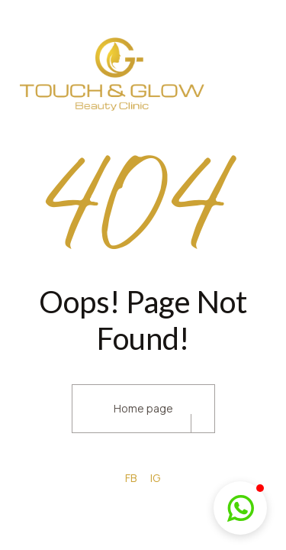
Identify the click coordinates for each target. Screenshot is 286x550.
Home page (143, 408)
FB (131, 478)
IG (155, 478)
